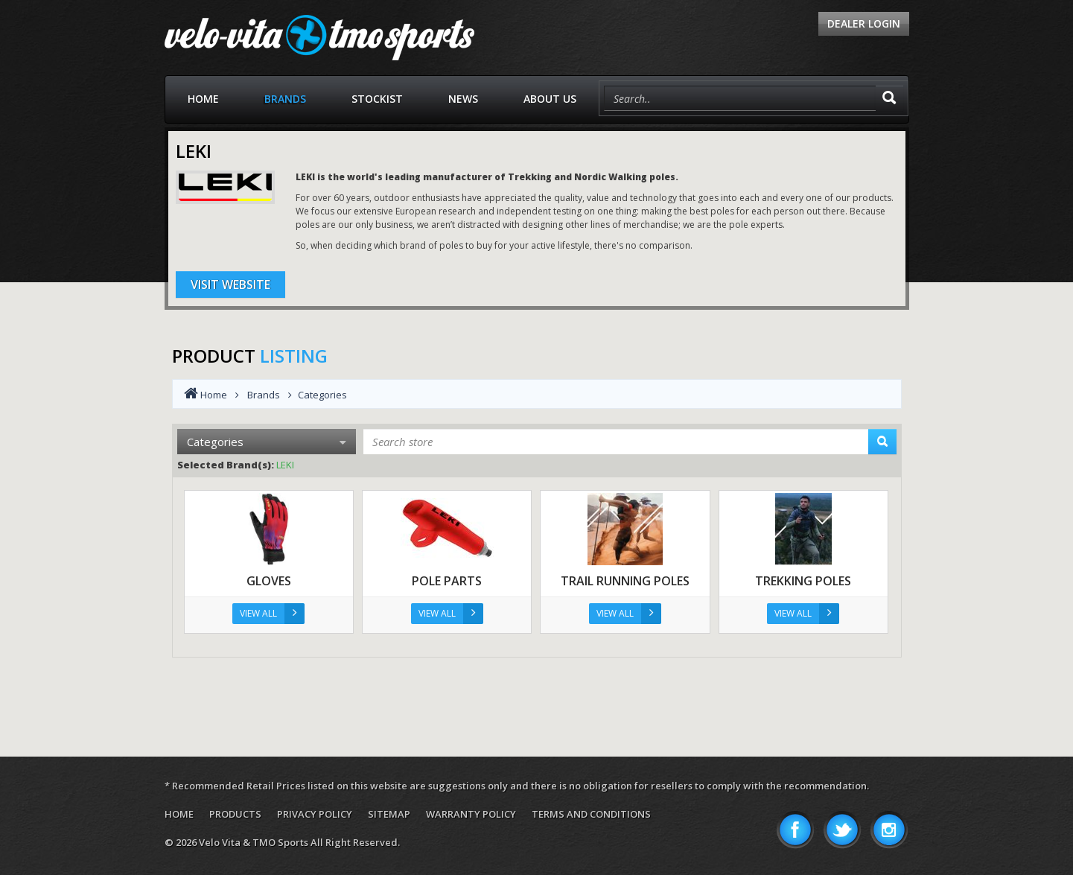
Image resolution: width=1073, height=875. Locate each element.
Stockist (377, 99)
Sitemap (389, 814)
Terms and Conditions (591, 814)
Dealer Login (863, 23)
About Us (549, 99)
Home (203, 99)
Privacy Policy (314, 814)
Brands (285, 99)
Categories (267, 441)
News (463, 99)
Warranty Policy (471, 814)
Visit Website (230, 284)
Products (235, 814)
